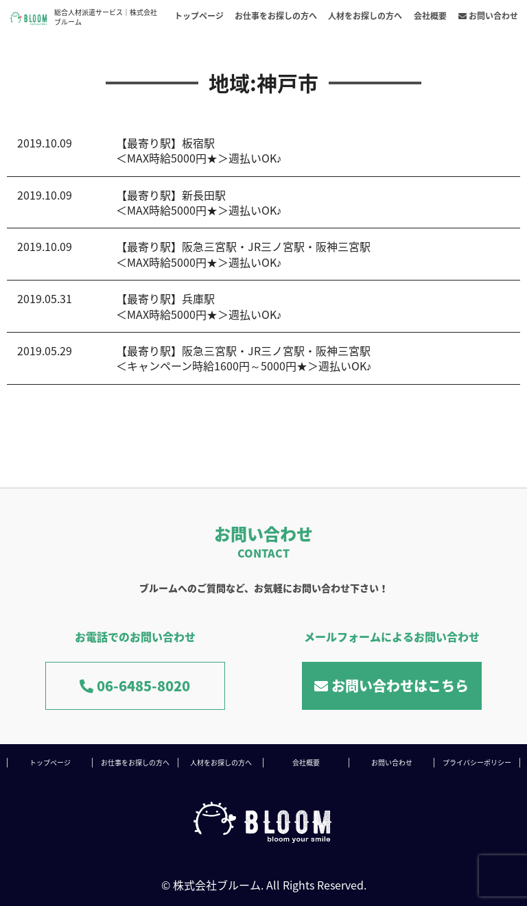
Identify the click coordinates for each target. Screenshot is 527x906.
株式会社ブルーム (217, 885)
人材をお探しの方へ (365, 16)
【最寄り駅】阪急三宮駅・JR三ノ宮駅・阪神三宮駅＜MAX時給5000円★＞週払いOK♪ (243, 254)
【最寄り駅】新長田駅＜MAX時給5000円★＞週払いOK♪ (199, 202)
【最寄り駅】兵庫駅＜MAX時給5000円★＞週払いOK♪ (199, 306)
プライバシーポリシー (477, 762)
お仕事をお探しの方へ (276, 16)
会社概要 (430, 16)
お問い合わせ (488, 16)
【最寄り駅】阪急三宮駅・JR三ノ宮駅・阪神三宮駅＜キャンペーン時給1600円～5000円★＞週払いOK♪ (244, 358)
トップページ (199, 16)
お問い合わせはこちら (391, 685)
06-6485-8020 (135, 685)
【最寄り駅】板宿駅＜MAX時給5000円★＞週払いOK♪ (199, 150)
